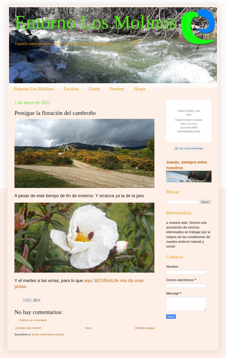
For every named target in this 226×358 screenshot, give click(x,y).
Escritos (71, 88)
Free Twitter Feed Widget (189, 148)
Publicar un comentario (33, 320)
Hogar (140, 88)
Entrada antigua (144, 327)
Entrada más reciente (28, 327)
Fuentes (117, 88)
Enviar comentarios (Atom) (48, 334)
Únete (94, 88)
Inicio (88, 327)
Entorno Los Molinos (95, 22)
